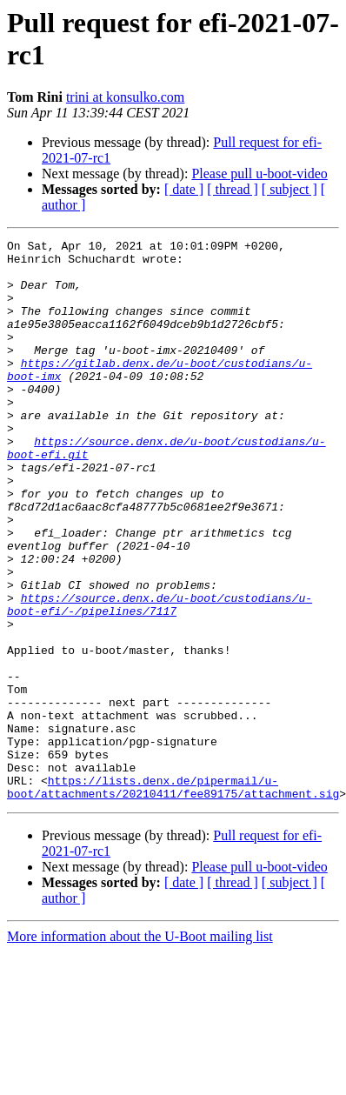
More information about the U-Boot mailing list (140, 1048)
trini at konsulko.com (125, 97)
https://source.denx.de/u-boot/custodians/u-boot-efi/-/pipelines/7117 (159, 678)
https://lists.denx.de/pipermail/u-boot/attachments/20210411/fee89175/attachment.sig (173, 897)
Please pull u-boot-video (259, 173)
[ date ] (183, 189)
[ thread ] (232, 189)
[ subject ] (289, 189)
